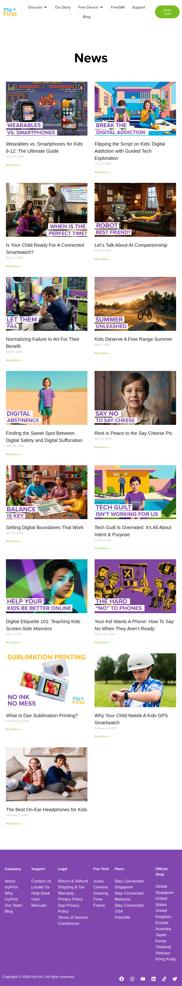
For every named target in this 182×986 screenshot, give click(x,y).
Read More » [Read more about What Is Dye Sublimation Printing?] (14, 729)
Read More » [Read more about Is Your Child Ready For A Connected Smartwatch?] (14, 266)
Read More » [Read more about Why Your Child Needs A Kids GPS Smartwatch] (102, 736)
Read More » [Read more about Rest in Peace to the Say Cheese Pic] (102, 447)
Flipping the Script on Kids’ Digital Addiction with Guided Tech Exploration (130, 151)
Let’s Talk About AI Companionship (131, 245)
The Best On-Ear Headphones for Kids (46, 809)
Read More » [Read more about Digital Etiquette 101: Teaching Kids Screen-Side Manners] (14, 642)
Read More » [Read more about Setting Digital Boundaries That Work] (14, 541)
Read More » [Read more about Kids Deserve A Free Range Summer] (102, 353)
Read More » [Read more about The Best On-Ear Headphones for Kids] (14, 823)
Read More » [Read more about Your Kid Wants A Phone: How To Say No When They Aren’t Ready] (102, 642)
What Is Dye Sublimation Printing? (42, 715)
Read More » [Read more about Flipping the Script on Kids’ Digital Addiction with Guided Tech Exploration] (102, 172)
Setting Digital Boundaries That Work (44, 527)
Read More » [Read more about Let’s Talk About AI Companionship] (102, 259)
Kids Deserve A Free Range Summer (133, 339)
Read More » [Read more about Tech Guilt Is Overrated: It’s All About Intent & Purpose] (102, 548)
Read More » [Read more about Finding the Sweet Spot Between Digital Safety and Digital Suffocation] (14, 454)
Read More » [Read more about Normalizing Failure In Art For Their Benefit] (14, 360)
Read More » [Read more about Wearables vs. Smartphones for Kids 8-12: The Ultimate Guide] (14, 165)
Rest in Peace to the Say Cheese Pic (133, 433)
